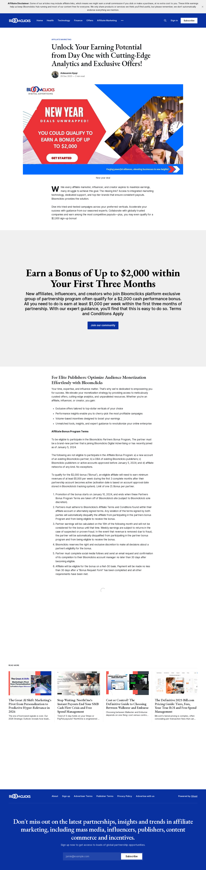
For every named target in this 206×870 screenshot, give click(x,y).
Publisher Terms (104, 796)
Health (50, 20)
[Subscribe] (131, 856)
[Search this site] (165, 20)
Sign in (174, 20)
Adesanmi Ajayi (68, 73)
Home (40, 20)
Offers (89, 20)
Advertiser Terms (83, 796)
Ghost (194, 796)
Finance (78, 20)
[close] (202, 6)
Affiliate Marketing (107, 20)
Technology (64, 20)
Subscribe (189, 20)
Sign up (66, 796)
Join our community (103, 325)
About (55, 796)
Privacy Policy (124, 796)
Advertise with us (145, 796)
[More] (122, 20)
